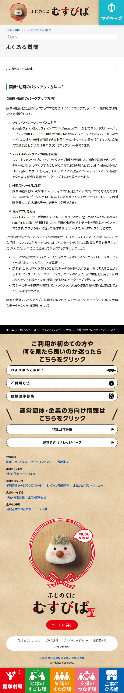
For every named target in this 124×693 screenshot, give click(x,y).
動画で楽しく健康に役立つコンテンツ (28, 462)
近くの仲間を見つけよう (20, 473)
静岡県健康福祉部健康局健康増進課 (63, 658)
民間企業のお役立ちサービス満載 (26, 509)
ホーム (10, 330)
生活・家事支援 (37, 497)
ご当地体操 (62, 462)
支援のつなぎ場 (14, 492)
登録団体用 (100, 640)
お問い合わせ (62, 647)
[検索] (62, 37)
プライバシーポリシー (76, 640)
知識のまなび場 (14, 480)
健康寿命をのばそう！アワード (24, 485)
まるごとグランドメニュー (88, 485)
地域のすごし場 (14, 469)
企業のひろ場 (13, 504)
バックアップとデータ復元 (37, 30)
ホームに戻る (62, 624)
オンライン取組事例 (57, 485)
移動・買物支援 (15, 497)
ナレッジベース (27, 330)
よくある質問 (13, 30)
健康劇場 (11, 457)
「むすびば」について (29, 640)
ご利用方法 (52, 640)
